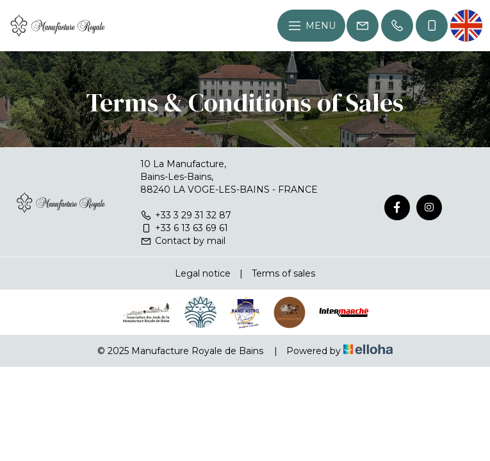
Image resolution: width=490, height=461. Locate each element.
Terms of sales (283, 273)
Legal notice (203, 273)
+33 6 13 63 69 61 (184, 228)
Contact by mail (182, 241)
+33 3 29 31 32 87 (185, 215)
